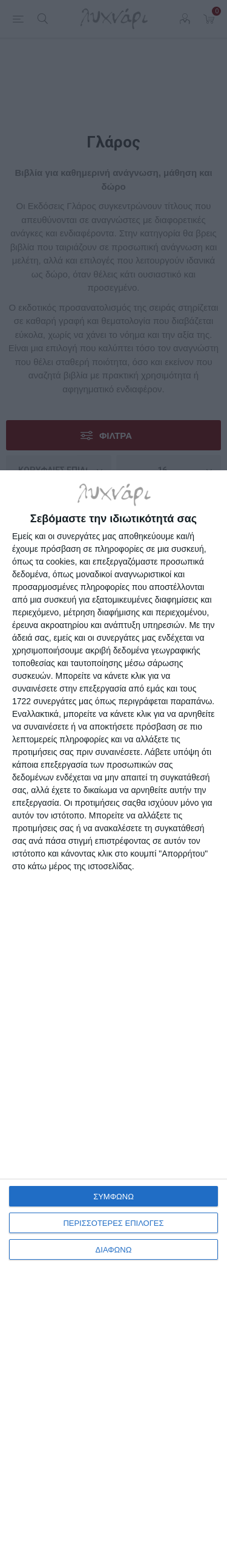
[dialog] (113, 1019)
